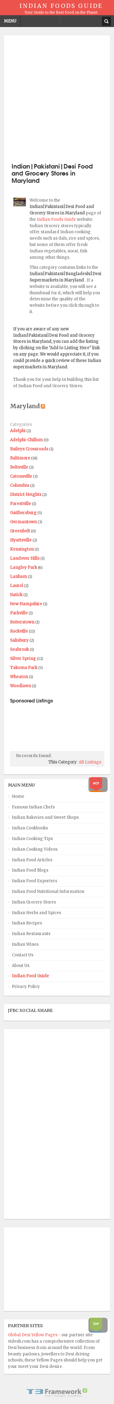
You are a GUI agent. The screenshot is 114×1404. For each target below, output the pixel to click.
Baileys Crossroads (29, 449)
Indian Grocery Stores (34, 902)
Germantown (23, 521)
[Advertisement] (57, 98)
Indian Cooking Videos (34, 849)
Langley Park (23, 567)
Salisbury (19, 640)
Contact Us (22, 955)
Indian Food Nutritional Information (48, 891)
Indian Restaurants (31, 933)
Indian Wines (25, 944)
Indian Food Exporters (34, 880)
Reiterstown (22, 622)
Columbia (19, 485)
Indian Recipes (27, 923)
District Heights (25, 494)
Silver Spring (23, 658)
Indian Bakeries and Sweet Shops (45, 817)
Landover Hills (25, 558)
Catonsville (21, 476)
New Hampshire (26, 603)
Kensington (22, 549)
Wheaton (19, 676)
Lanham (18, 576)
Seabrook (19, 649)
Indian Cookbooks (30, 828)
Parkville (19, 613)
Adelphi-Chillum (26, 439)
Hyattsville (21, 540)
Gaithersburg (23, 512)
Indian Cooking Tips (32, 838)
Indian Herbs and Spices (36, 912)
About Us (20, 965)
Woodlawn (20, 685)
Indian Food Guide (30, 976)
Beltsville (19, 467)
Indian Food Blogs (30, 870)
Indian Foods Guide (57, 219)
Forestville (20, 503)
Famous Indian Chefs (33, 807)
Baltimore (20, 458)
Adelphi (18, 430)
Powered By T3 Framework (57, 1392)
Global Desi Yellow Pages (33, 1334)
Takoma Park (23, 667)
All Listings (90, 762)
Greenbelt (20, 531)
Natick (16, 594)
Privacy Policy (26, 986)
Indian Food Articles (32, 860)
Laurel (16, 585)
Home (18, 796)
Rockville (19, 631)
